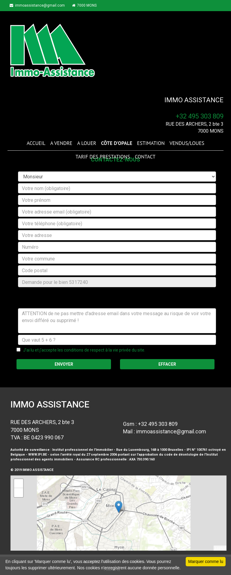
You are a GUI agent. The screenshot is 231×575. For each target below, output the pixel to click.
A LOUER (86, 143)
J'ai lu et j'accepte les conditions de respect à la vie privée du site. (82, 350)
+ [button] (19, 483)
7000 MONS (89, 5)
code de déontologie (181, 455)
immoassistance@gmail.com (39, 5)
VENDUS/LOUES (187, 143)
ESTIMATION (151, 143)
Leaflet (220, 548)
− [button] (19, 492)
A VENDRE (61, 143)
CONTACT (145, 156)
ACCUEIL (36, 143)
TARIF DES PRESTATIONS (103, 156)
